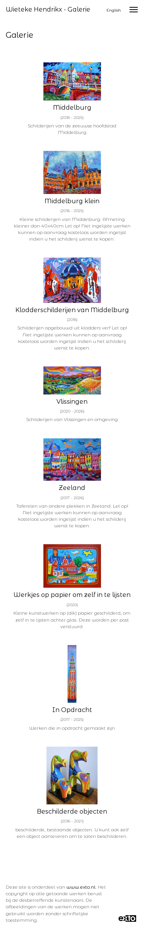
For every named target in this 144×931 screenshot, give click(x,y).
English (114, 10)
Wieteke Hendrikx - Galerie (48, 9)
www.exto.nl (81, 887)
